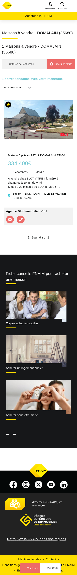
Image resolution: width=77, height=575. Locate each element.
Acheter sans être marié (22, 415)
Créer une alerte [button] (63, 64)
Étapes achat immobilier (22, 323)
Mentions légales (29, 559)
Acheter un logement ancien (24, 368)
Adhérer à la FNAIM (38, 15)
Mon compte (50, 9)
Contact (51, 559)
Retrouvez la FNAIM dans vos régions (36, 539)
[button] (24, 64)
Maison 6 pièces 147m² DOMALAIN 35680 (36, 155)
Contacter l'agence (10, 219)
